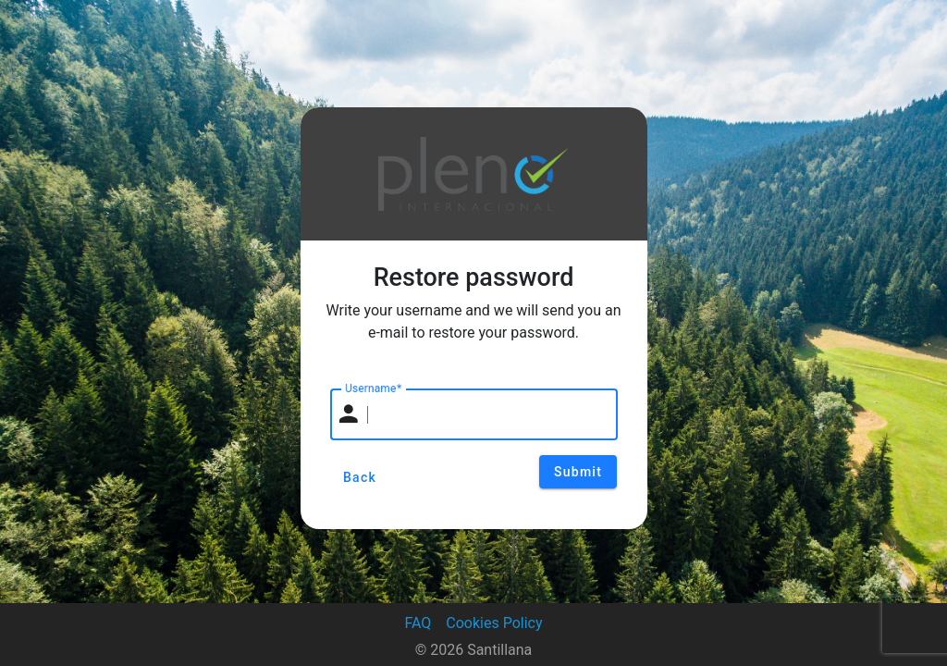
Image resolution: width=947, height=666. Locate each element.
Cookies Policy (494, 623)
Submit (578, 471)
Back (359, 477)
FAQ (417, 623)
